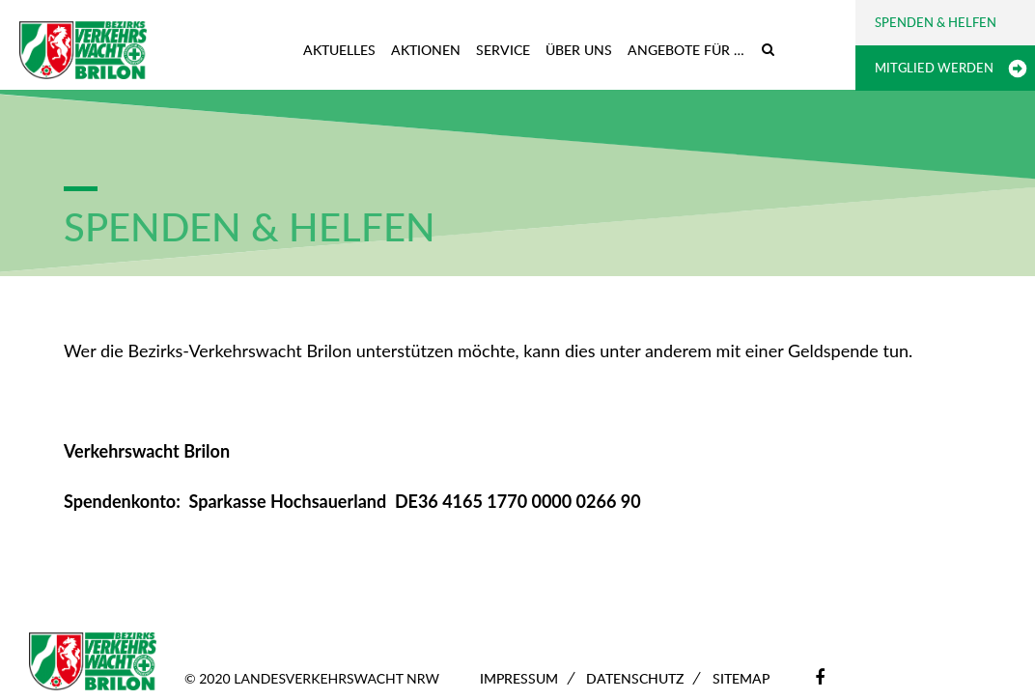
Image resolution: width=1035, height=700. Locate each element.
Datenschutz (635, 678)
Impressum (519, 678)
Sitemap (741, 678)
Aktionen (426, 50)
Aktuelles (339, 50)
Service (503, 50)
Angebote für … (686, 50)
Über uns (578, 50)
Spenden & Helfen (935, 22)
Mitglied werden (934, 67)
